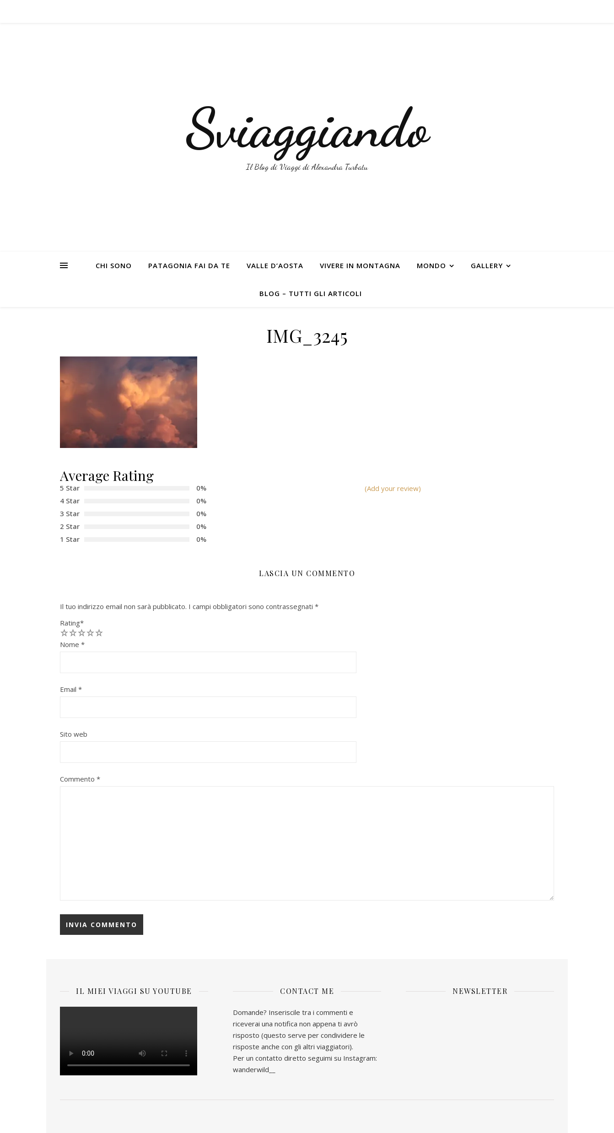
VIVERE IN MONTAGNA (360, 265)
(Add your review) (393, 488)
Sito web (73, 734)
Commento (80, 778)
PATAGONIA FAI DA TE (189, 265)
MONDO (431, 265)
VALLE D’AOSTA (275, 265)
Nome (72, 644)
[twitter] (531, 11)
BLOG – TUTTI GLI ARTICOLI (310, 293)
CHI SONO (114, 265)
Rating (72, 623)
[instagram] (539, 11)
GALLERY (487, 265)
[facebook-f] (523, 11)
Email (71, 689)
